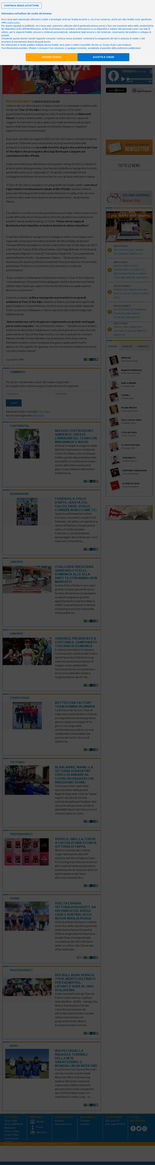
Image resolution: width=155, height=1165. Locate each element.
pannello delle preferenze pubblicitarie (121, 48)
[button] (21, 5)
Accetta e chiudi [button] (103, 57)
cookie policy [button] (13, 22)
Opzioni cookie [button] (51, 57)
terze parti (46, 25)
